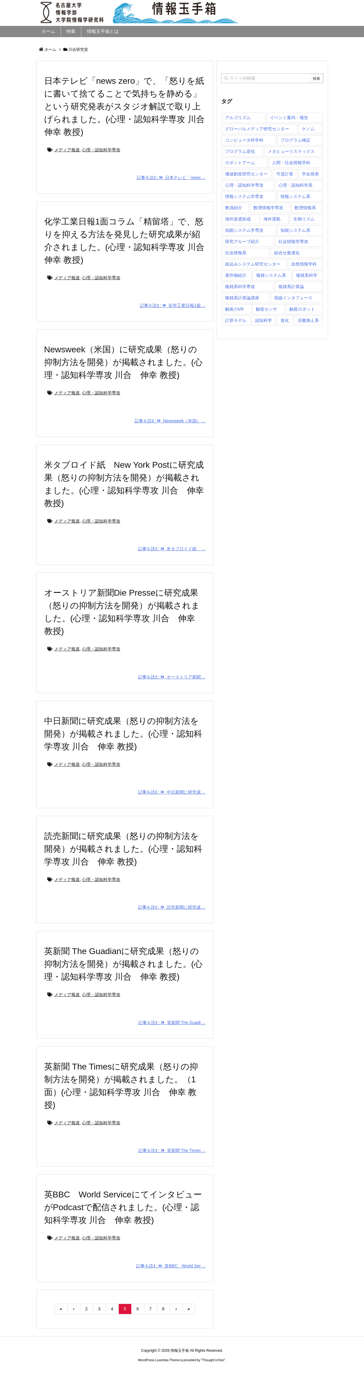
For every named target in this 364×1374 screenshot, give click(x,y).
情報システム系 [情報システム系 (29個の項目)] (295, 196)
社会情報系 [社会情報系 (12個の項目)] (235, 252)
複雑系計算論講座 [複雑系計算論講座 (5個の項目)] (242, 297)
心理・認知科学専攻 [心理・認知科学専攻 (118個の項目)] (244, 185)
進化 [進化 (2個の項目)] (285, 320)
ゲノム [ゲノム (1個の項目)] (308, 128)
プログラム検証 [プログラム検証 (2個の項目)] (295, 140)
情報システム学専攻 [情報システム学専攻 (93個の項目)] (244, 196)
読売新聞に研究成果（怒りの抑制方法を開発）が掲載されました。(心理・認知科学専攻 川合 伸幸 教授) (123, 848)
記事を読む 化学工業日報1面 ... (172, 305)
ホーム (50, 49)
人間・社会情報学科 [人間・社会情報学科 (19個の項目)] (291, 162)
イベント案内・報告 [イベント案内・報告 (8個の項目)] (289, 117)
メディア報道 (67, 149)
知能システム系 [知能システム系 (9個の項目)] (295, 230)
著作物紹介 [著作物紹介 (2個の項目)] (235, 275)
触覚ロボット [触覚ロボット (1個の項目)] (302, 309)
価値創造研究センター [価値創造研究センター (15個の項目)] (246, 173)
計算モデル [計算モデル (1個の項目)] (235, 320)
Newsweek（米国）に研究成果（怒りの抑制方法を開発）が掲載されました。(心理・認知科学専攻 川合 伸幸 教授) (123, 362)
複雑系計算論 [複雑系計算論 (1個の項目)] (291, 286)
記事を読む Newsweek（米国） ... (170, 420)
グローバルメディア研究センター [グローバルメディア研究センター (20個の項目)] (257, 128)
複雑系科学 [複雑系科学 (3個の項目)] (306, 275)
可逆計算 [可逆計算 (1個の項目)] (284, 173)
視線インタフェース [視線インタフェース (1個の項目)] (293, 297)
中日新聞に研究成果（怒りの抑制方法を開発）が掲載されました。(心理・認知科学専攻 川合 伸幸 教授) (123, 733)
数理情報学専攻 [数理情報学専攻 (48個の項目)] (268, 207)
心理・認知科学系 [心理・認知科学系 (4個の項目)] (295, 185)
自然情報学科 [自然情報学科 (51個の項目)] (304, 264)
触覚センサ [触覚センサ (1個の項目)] (266, 309)
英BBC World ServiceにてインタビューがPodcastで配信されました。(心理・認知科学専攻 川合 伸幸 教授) (123, 1207)
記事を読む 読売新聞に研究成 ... (171, 907)
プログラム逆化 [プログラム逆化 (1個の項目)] (240, 151)
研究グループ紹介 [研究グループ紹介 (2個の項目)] (242, 241)
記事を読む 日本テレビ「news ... (171, 177)
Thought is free (213, 1360)
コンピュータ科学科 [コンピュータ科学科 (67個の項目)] (244, 140)
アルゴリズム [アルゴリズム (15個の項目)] (238, 117)
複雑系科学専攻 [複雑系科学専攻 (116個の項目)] (240, 286)
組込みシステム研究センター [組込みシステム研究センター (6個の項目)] (253, 264)
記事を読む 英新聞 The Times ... (171, 1150)
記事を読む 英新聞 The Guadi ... (172, 1022)
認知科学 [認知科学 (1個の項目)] (263, 320)
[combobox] (272, 78)
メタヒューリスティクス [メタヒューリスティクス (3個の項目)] (291, 151)
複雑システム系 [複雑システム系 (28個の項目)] (271, 275)
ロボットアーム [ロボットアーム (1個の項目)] (240, 162)
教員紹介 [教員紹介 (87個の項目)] (233, 207)
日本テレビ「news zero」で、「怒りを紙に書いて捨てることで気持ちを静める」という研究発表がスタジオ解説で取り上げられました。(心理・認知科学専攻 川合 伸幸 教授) (128, 106)
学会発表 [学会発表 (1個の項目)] (310, 173)
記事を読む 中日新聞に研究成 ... (171, 792)
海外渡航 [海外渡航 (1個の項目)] (272, 219)
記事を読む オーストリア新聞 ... (171, 677)
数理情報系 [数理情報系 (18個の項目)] (305, 207)
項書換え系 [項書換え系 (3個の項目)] (308, 320)
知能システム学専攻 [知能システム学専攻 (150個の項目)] (244, 230)
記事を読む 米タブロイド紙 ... (171, 548)
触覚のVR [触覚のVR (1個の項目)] (234, 309)
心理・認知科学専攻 (101, 149)
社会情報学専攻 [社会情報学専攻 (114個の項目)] (293, 241)
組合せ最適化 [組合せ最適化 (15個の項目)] (287, 252)
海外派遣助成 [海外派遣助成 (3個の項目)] (238, 219)
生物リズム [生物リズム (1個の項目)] (304, 219)
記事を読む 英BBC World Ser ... (171, 1265)
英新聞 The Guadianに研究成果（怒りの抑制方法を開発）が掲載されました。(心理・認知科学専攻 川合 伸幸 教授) (123, 963)
